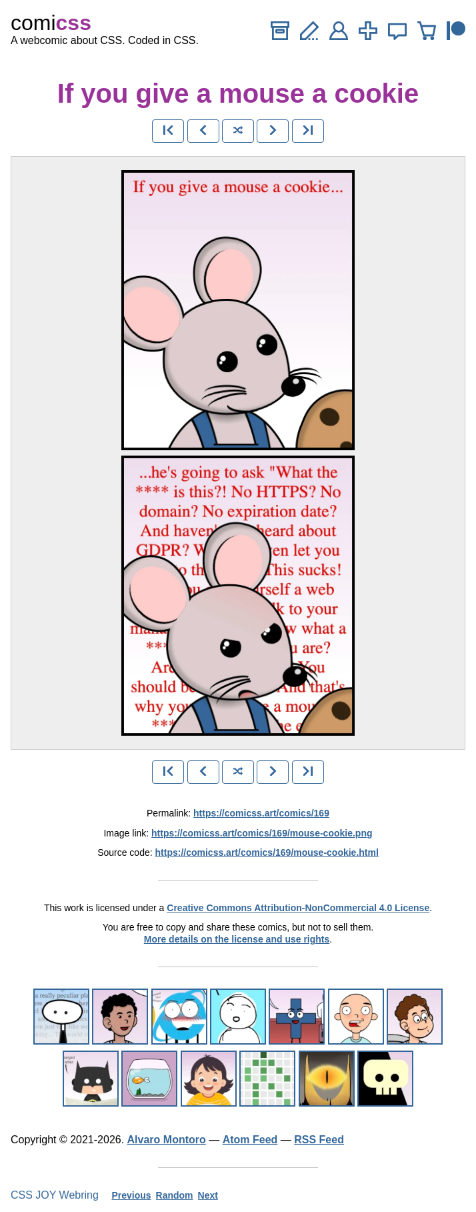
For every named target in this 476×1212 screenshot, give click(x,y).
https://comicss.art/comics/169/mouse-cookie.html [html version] (267, 852)
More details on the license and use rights (237, 939)
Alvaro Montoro (166, 1139)
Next (208, 1195)
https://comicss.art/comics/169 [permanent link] (261, 813)
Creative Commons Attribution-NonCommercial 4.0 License (298, 907)
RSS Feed (319, 1139)
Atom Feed (250, 1139)
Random (174, 1195)
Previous (131, 1195)
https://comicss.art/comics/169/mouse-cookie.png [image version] (261, 833)
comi (51, 23)
